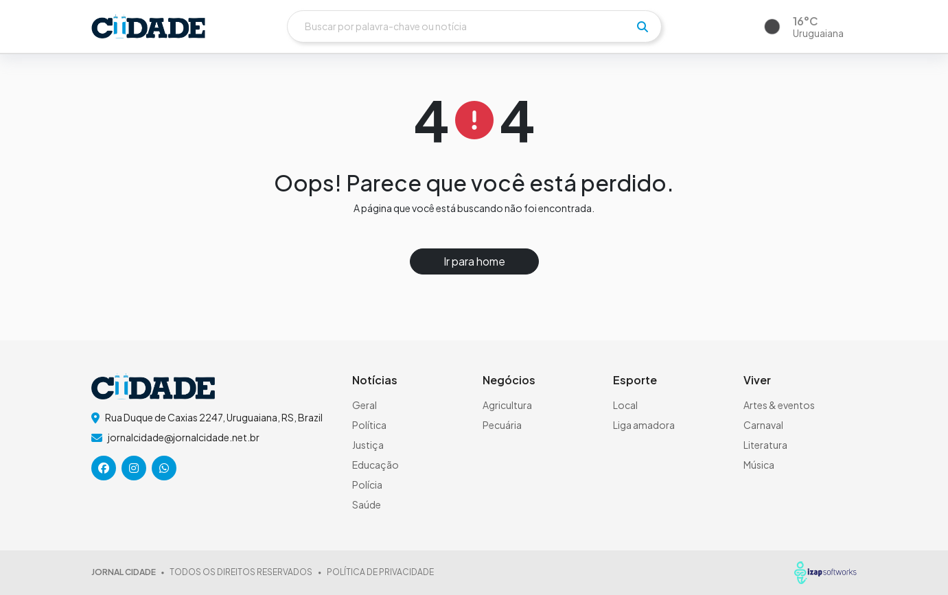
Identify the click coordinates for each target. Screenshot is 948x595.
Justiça (368, 445)
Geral (364, 405)
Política (369, 425)
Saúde (366, 504)
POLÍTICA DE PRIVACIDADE (380, 572)
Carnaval (763, 425)
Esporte (635, 380)
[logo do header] (148, 26)
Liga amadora (644, 425)
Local (625, 405)
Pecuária (502, 425)
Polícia (367, 484)
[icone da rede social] (103, 468)
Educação (375, 464)
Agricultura (507, 405)
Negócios (509, 380)
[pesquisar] (642, 27)
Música (758, 464)
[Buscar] (474, 26)
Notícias (374, 380)
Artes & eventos (779, 405)
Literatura (765, 445)
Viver (757, 380)
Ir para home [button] (474, 261)
